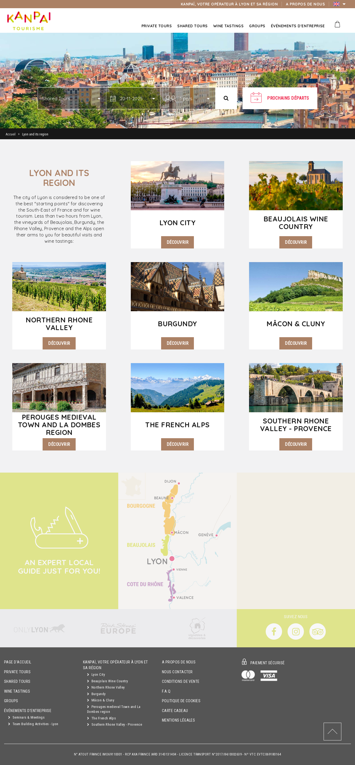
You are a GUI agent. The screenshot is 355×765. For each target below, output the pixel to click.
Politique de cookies (181, 701)
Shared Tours (17, 681)
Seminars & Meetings (26, 717)
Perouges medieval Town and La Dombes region (114, 709)
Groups (11, 701)
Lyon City (96, 674)
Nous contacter (177, 672)
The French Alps (101, 718)
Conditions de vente (181, 681)
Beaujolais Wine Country (107, 681)
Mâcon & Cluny (100, 700)
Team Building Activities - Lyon (33, 724)
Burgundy (96, 694)
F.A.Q (166, 691)
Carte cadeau (175, 710)
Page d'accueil (17, 662)
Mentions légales (178, 720)
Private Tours (17, 672)
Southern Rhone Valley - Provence (114, 724)
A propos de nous (179, 662)
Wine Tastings (17, 691)
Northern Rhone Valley (106, 687)
